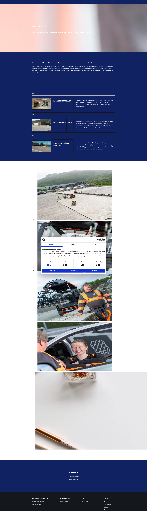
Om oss (103, 1)
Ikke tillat (52, 270)
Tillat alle (94, 270)
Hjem (84, 1)
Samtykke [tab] (51, 244)
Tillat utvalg (73, 270)
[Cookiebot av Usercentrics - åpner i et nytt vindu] (98, 239)
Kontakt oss (111, 1)
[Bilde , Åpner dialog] (74, 219)
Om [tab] (95, 244)
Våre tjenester (93, 1)
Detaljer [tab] (73, 244)
